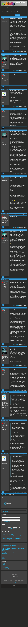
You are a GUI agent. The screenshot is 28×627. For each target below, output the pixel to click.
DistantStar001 (4, 553)
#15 (25, 420)
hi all (3, 557)
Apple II (11, 9)
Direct (11, 528)
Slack (5, 504)
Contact (25, 7)
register (6, 14)
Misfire (5, 503)
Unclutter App (16, 528)
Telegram (5, 505)
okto (2, 546)
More (25, 541)
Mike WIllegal (5, 281)
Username (4, 516)
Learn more (4, 507)
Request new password (7, 522)
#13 (25, 367)
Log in (2, 14)
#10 (25, 279)
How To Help (15, 7)
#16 (25, 453)
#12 (25, 346)
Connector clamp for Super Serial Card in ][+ (10, 537)
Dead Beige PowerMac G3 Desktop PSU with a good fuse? (13, 535)
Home (3, 7)
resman (3, 55)
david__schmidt (5, 422)
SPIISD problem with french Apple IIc (9, 534)
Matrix (5, 501)
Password (4, 518)
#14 (25, 392)
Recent (9, 7)
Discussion (7, 9)
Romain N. (4, 550)
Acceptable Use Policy (6, 568)
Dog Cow (4, 90)
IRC (4, 499)
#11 (25, 307)
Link (3, 18)
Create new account (6, 521)
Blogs (4, 563)
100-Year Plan (20, 7)
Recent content (5, 511)
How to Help (14, 582)
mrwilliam (3, 558)
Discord (5, 502)
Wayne (3, 309)
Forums (6, 7)
